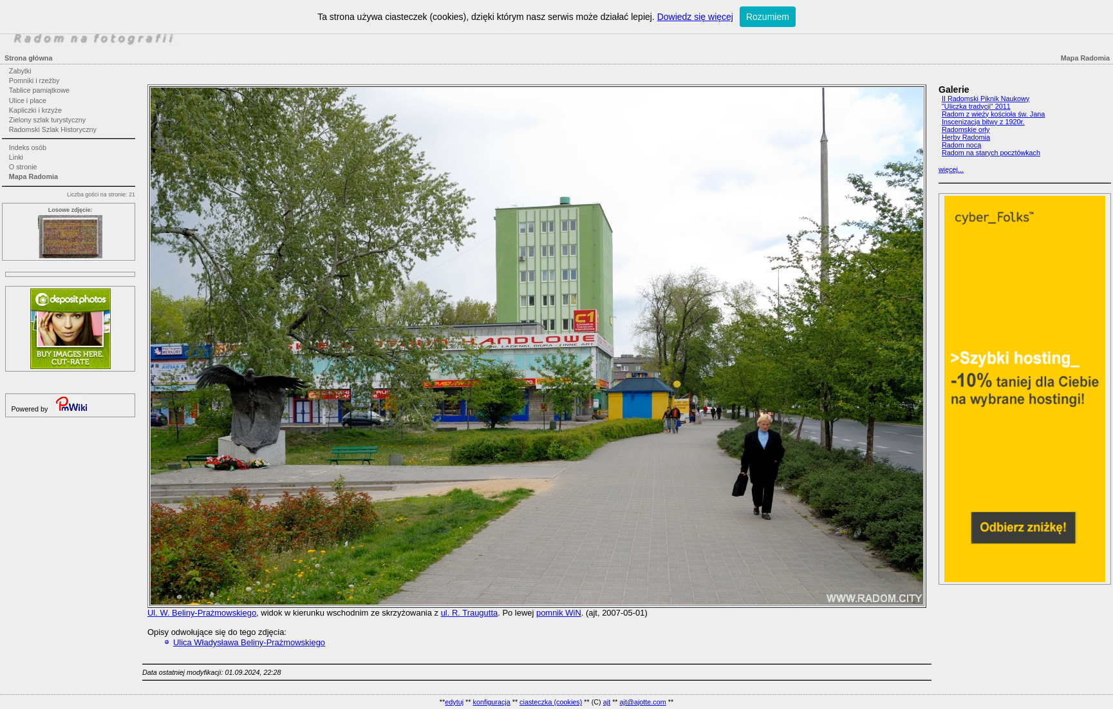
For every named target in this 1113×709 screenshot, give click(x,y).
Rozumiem (767, 17)
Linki (16, 157)
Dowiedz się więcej (695, 17)
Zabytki (20, 71)
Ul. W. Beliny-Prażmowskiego (201, 613)
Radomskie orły (965, 129)
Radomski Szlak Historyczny (53, 129)
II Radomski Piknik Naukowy (985, 98)
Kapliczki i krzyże (35, 110)
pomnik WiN (558, 613)
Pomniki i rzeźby (34, 80)
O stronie (23, 167)
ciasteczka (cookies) (550, 702)
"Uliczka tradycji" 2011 (976, 106)
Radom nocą (961, 145)
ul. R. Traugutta (469, 613)
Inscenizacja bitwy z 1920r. (983, 122)
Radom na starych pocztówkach (991, 152)
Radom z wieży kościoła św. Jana (993, 114)
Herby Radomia (966, 137)
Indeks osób (27, 147)
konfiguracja (491, 702)
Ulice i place (27, 100)
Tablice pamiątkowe (39, 90)
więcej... (951, 169)
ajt (606, 702)
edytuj (454, 702)
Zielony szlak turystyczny (47, 120)
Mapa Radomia (33, 176)
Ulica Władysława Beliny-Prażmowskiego (249, 642)
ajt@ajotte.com (643, 702)
